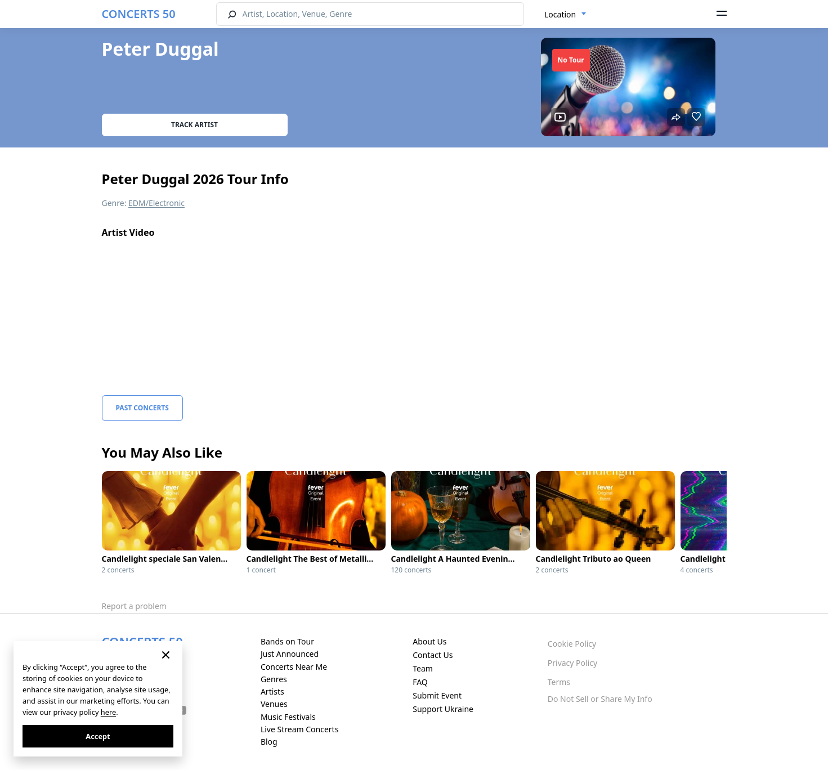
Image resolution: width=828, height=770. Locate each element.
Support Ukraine (443, 709)
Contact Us (433, 655)
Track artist (194, 124)
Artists (272, 691)
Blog (269, 741)
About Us (429, 641)
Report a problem (134, 606)
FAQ (420, 682)
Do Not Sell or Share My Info (600, 698)
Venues (274, 704)
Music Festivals (288, 716)
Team (423, 668)
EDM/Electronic (156, 203)
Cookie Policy (572, 643)
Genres (274, 679)
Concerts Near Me (294, 666)
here (108, 712)
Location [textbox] (560, 14)
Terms (559, 682)
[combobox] (565, 14)
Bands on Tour (287, 641)
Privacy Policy (572, 662)
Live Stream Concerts (299, 729)
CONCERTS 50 (139, 13)
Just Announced (290, 653)
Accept (98, 736)
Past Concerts (142, 408)
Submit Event (437, 695)
